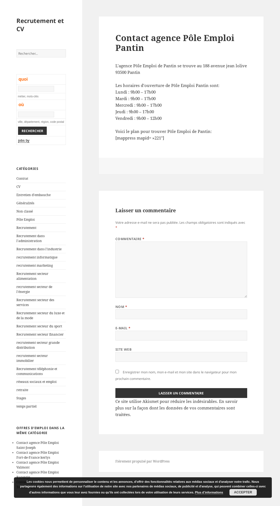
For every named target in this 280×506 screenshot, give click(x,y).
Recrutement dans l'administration (30, 238)
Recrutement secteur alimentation (32, 276)
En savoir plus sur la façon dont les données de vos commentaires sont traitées (176, 408)
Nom (121, 306)
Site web (123, 349)
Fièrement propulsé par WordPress (142, 461)
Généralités (25, 203)
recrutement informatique (36, 257)
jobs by (23, 140)
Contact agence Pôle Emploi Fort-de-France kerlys (37, 455)
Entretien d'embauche (33, 195)
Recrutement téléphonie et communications (36, 371)
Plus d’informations (209, 492)
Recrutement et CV (40, 24)
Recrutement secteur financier (40, 334)
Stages (21, 398)
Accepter (243, 492)
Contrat (22, 178)
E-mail (123, 328)
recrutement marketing (34, 265)
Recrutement (26, 227)
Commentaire (130, 239)
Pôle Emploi (25, 219)
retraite (22, 390)
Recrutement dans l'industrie (39, 249)
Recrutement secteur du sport (39, 326)
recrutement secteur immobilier (32, 358)
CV (18, 186)
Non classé (24, 211)
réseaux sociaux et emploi (36, 381)
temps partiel (26, 406)
